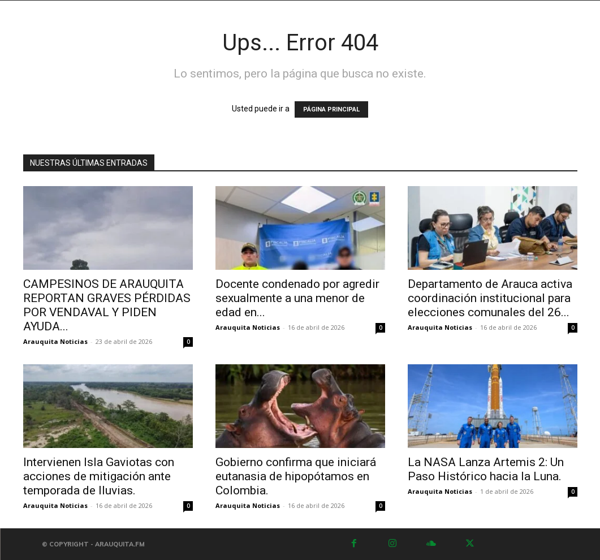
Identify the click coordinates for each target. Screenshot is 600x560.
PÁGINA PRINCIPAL (331, 109)
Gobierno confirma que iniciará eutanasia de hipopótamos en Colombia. (295, 476)
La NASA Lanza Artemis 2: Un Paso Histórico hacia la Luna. (486, 469)
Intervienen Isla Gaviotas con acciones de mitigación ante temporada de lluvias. (98, 476)
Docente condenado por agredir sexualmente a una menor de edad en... (297, 298)
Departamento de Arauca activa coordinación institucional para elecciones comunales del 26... (490, 298)
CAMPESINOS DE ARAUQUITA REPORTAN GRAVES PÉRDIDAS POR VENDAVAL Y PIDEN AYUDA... (107, 305)
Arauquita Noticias (55, 341)
